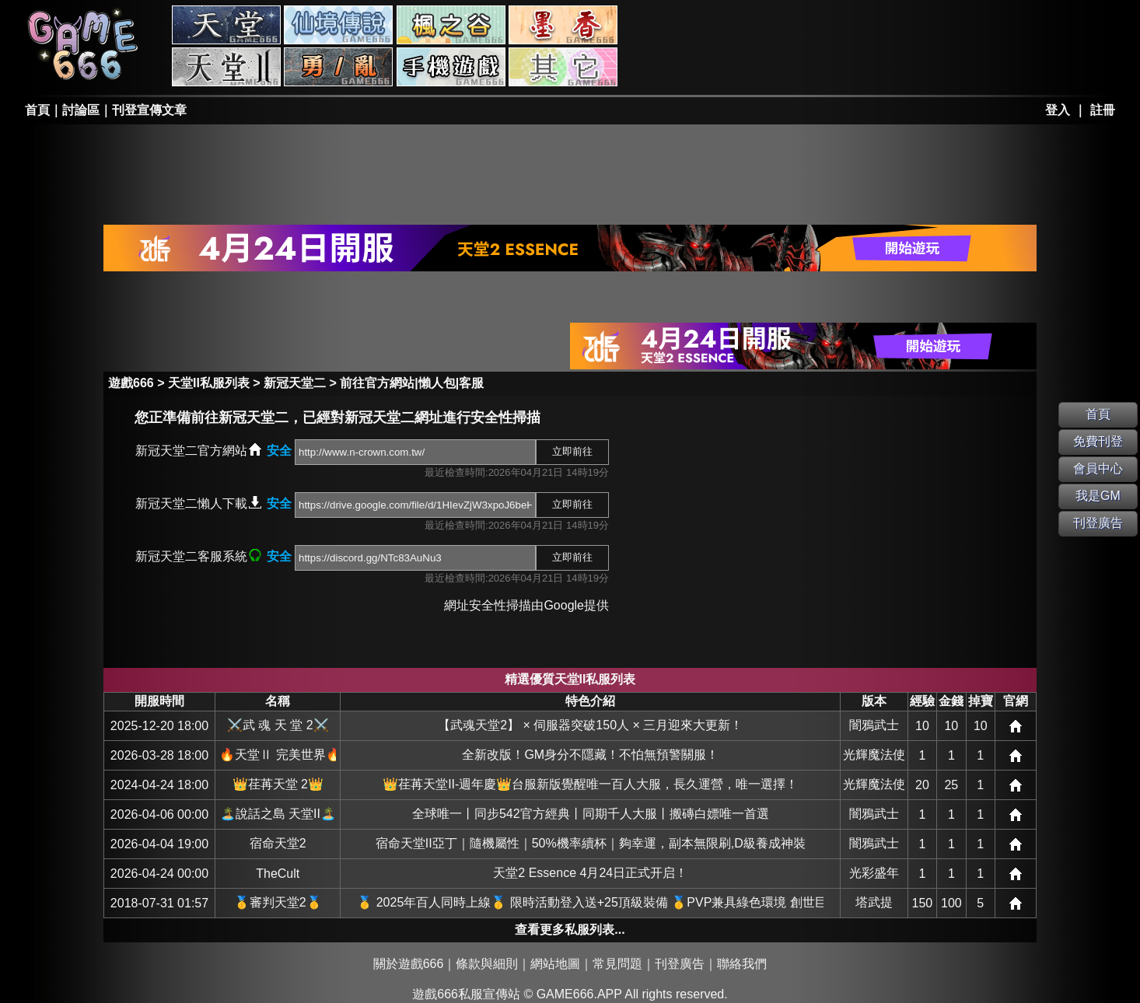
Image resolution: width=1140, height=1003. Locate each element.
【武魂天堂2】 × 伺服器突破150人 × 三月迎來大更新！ (590, 725)
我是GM (1098, 495)
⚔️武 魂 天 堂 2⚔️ (278, 725)
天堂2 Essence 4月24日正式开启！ (590, 872)
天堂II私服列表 (209, 383)
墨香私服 (563, 24)
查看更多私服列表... (569, 929)
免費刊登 (1098, 441)
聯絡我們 (742, 963)
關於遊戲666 (408, 963)
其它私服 (563, 66)
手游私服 (451, 66)
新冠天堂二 (295, 383)
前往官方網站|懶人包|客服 (412, 383)
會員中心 (1098, 468)
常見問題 (617, 963)
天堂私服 (226, 24)
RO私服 (338, 24)
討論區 (81, 110)
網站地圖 (555, 963)
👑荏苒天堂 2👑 (278, 784)
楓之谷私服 (451, 24)
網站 (1015, 726)
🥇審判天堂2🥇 (278, 902)
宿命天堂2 (278, 843)
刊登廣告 (680, 963)
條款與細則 (487, 963)
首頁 (37, 110)
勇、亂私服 (338, 66)
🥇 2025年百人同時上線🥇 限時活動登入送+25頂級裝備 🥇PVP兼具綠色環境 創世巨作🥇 (590, 902)
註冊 (1102, 110)
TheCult (277, 873)
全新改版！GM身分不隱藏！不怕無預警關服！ (590, 754)
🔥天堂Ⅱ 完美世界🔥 (277, 754)
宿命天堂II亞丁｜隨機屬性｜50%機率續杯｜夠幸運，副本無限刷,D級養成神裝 (591, 843)
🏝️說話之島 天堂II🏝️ (278, 813)
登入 (1057, 110)
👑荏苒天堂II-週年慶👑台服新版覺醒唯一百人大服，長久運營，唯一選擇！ (590, 784)
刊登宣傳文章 (149, 110)
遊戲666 (131, 383)
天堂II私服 (226, 66)
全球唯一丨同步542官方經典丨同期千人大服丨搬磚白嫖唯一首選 (590, 813)
